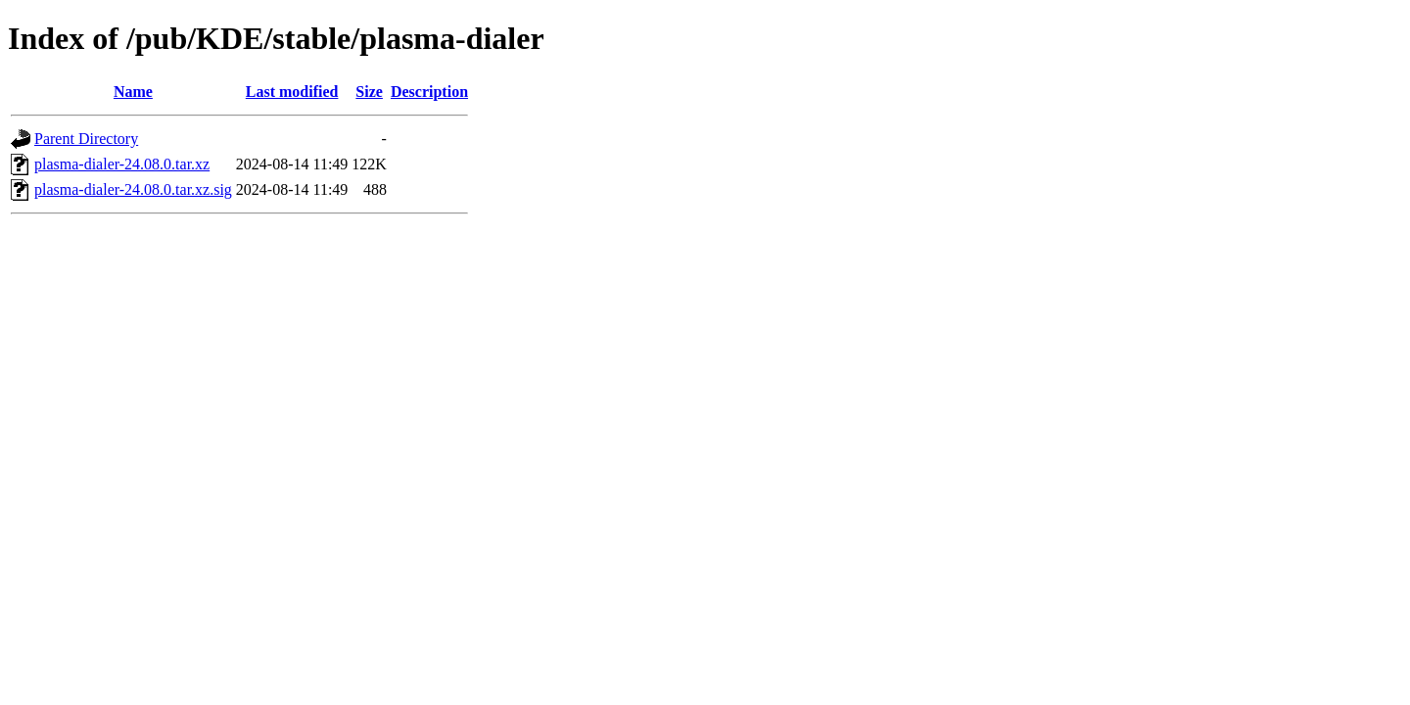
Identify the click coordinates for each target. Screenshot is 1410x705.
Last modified (292, 91)
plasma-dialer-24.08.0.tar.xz (122, 164)
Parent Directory (86, 138)
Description (429, 91)
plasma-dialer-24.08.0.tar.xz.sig (133, 189)
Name (133, 91)
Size (369, 91)
